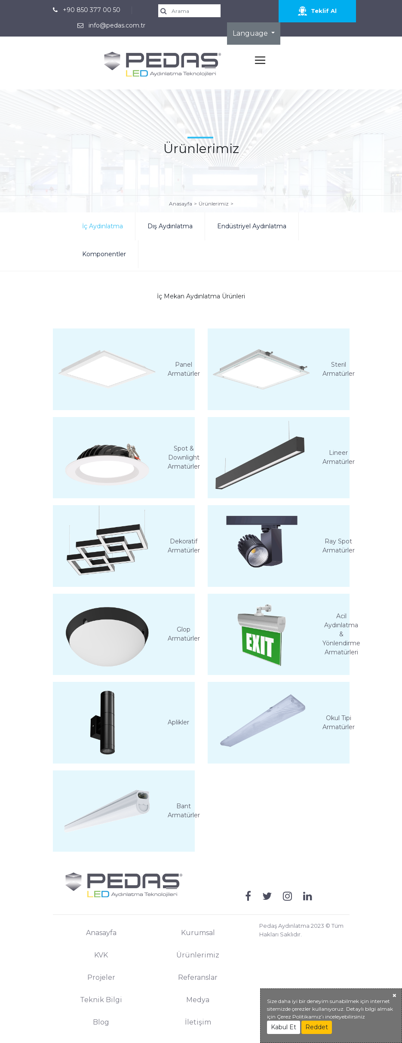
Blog (101, 1022)
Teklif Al (317, 10)
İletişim (198, 1022)
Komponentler (104, 254)
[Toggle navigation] (260, 60)
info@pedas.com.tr (117, 25)
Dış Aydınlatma (170, 226)
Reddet (316, 1027)
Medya (197, 1000)
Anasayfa (180, 203)
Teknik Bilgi (101, 1000)
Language (251, 33)
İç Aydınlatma (102, 226)
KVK (101, 955)
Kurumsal (198, 933)
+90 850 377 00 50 (91, 10)
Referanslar (198, 977)
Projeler (101, 977)
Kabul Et (283, 1027)
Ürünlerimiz (214, 203)
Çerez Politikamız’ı (300, 1016)
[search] (192, 10)
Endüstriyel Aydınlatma (251, 226)
